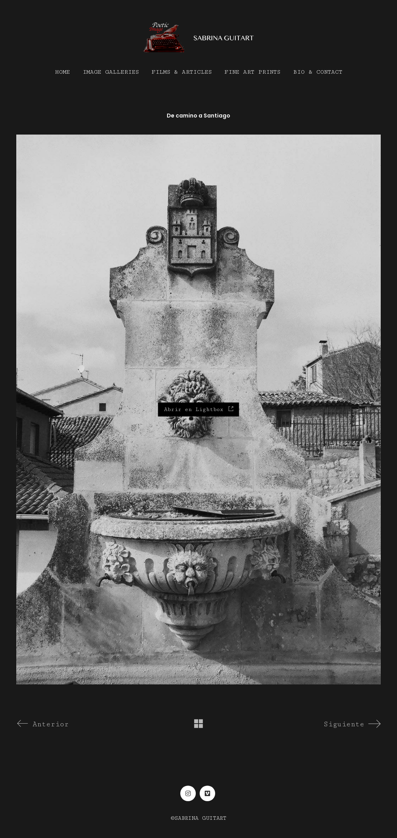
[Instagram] (188, 793)
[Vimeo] (207, 793)
